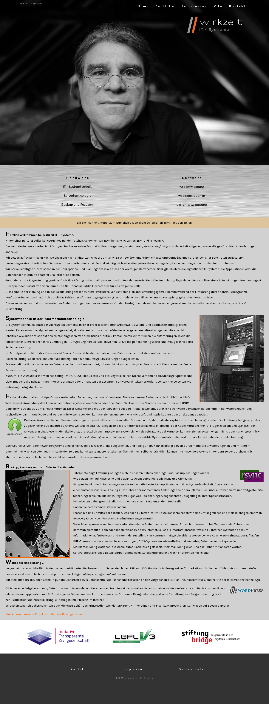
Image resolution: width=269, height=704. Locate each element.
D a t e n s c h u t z (191, 669)
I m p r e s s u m (135, 669)
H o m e (143, 6)
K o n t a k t (237, 6)
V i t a (218, 6)
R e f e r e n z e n (194, 6)
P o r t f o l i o (165, 6)
